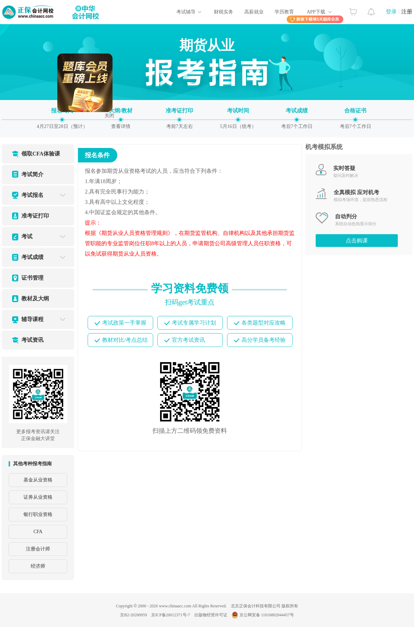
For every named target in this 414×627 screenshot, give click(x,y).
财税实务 (223, 11)
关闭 (111, 113)
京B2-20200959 (133, 615)
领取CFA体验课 (40, 154)
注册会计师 (38, 548)
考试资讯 (32, 340)
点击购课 (357, 240)
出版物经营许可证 (210, 615)
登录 (391, 11)
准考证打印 (35, 216)
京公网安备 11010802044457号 (262, 615)
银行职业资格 (37, 514)
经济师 (38, 566)
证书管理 (32, 278)
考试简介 (32, 174)
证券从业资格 (37, 497)
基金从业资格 (37, 479)
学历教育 (284, 11)
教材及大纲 (35, 298)
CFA (37, 531)
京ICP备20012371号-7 (170, 615)
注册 (406, 11)
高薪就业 (254, 11)
